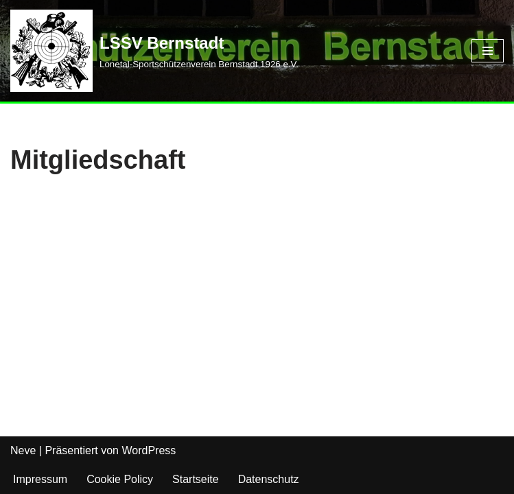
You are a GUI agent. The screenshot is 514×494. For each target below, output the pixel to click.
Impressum (40, 479)
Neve (23, 450)
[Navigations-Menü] (487, 50)
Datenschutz (268, 479)
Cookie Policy (119, 479)
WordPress (148, 450)
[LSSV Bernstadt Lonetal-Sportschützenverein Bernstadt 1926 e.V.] (154, 51)
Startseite (195, 479)
